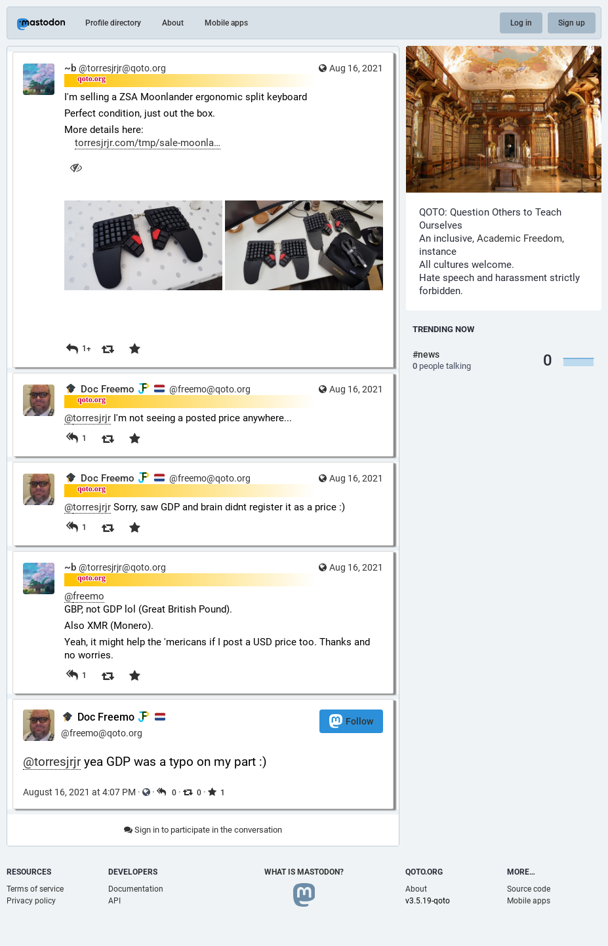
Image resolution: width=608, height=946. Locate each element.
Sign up (571, 23)
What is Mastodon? (304, 872)
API (114, 900)
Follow (351, 721)
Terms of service (35, 889)
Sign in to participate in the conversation (203, 830)
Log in (521, 23)
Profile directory (113, 23)
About (173, 23)
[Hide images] (76, 167)
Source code (528, 889)
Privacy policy (31, 900)
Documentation (135, 889)
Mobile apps (226, 23)
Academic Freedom (519, 238)
